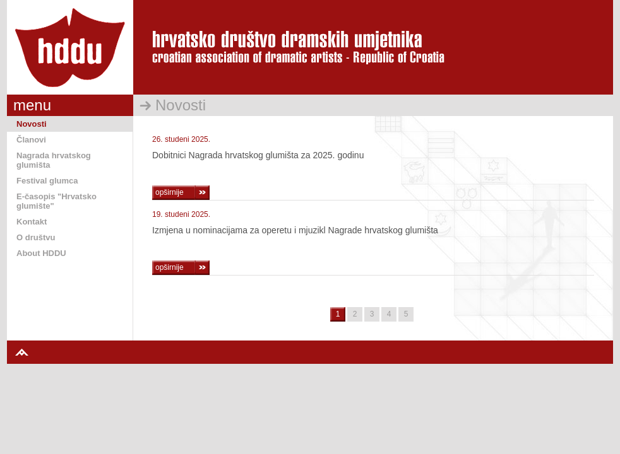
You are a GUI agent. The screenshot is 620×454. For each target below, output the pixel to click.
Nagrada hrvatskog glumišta (53, 160)
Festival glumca (47, 180)
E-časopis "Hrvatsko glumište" (56, 201)
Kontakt (31, 221)
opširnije (169, 192)
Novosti (31, 124)
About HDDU (41, 253)
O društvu (35, 237)
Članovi (31, 139)
